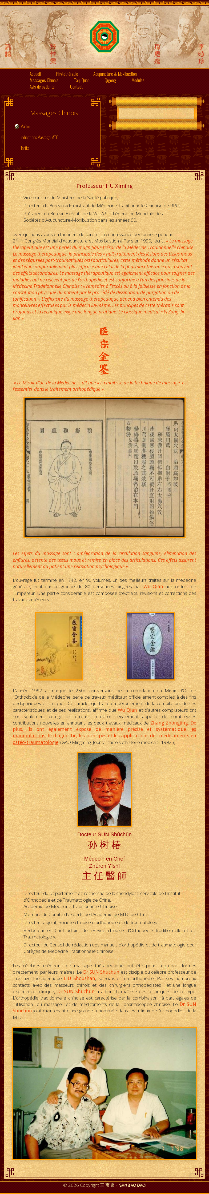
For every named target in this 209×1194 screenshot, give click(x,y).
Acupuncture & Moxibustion (115, 73)
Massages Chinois (44, 80)
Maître (25, 126)
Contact (76, 86)
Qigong (110, 80)
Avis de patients (42, 86)
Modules (137, 80)
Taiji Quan (82, 80)
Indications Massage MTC (39, 137)
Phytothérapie (67, 73)
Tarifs (25, 147)
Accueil (35, 73)
